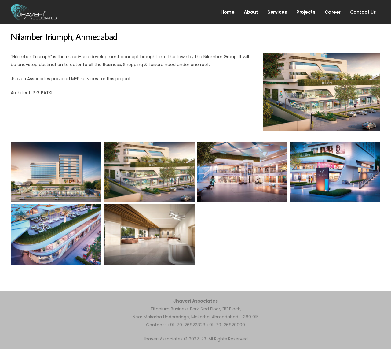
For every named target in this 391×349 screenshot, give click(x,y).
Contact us (363, 12)
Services (277, 12)
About (251, 12)
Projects (305, 12)
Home (227, 12)
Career (333, 12)
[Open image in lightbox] (56, 172)
